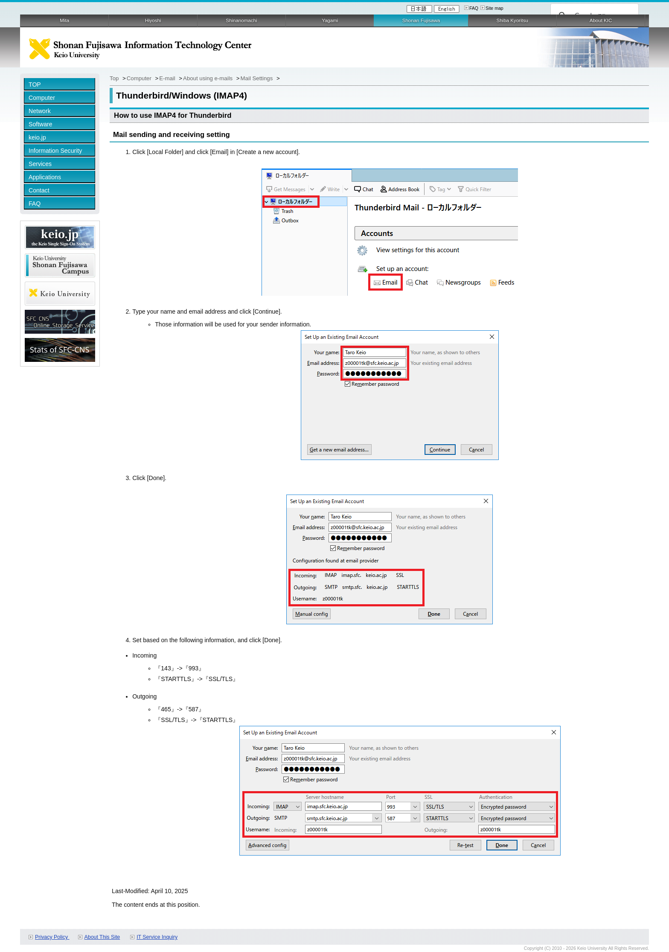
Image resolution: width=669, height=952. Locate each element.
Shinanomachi (241, 20)
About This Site (102, 937)
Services (40, 163)
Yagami (330, 20)
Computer (42, 97)
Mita (64, 20)
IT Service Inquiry (157, 937)
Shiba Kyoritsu (512, 20)
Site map (494, 8)
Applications (45, 177)
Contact (39, 190)
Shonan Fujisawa (421, 20)
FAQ (473, 8)
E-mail (168, 78)
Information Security (55, 150)
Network (40, 111)
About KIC (601, 20)
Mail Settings (257, 78)
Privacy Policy (52, 937)
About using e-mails (208, 78)
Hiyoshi (153, 20)
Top (115, 78)
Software (40, 124)
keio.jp (37, 137)
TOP (35, 84)
